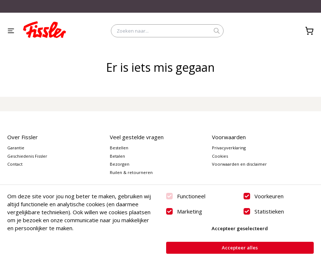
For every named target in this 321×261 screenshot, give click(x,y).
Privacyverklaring (229, 147)
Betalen (117, 156)
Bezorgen (119, 164)
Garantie (15, 147)
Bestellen (119, 147)
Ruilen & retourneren (131, 172)
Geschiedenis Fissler (27, 156)
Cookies (220, 156)
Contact (15, 164)
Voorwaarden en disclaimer (239, 164)
